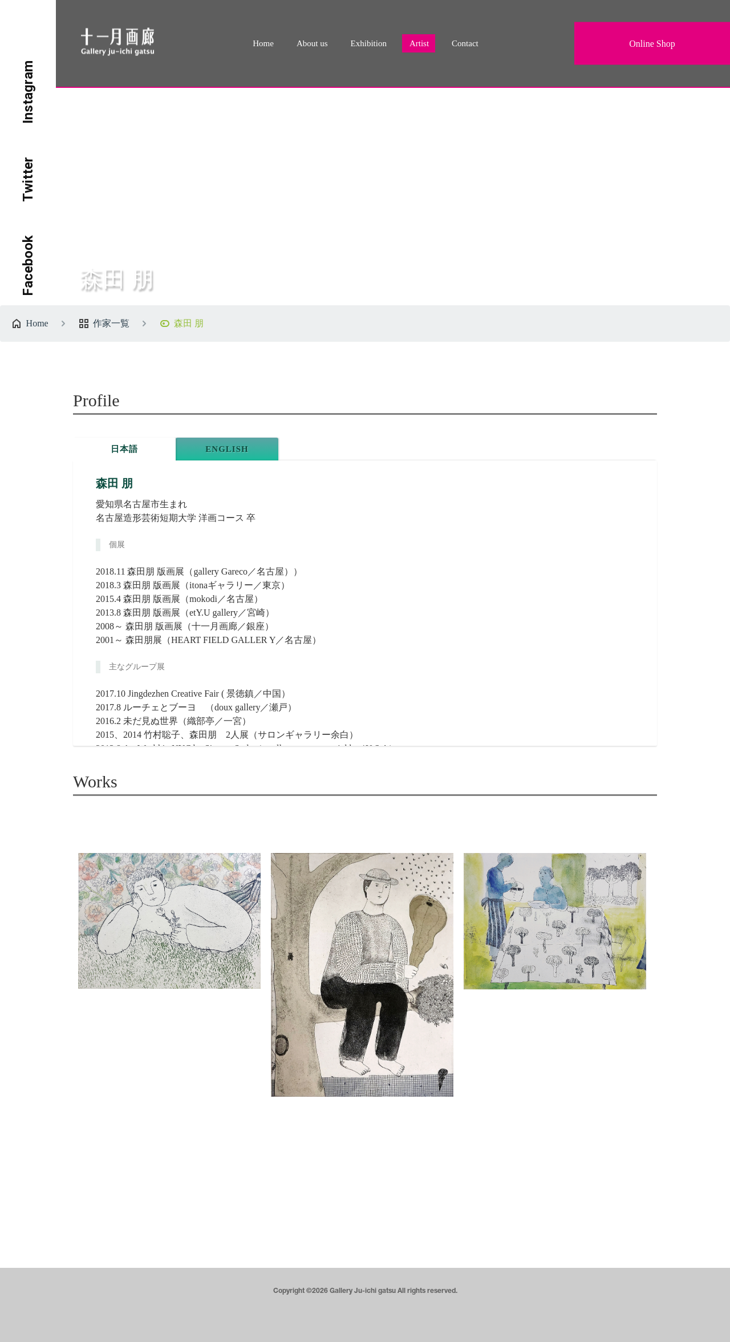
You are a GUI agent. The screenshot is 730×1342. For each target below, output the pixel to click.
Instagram (28, 92)
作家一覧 (111, 323)
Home (263, 43)
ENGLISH (226, 449)
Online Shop (652, 43)
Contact (465, 43)
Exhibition (369, 43)
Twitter (28, 179)
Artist (419, 43)
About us (312, 43)
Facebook (28, 265)
